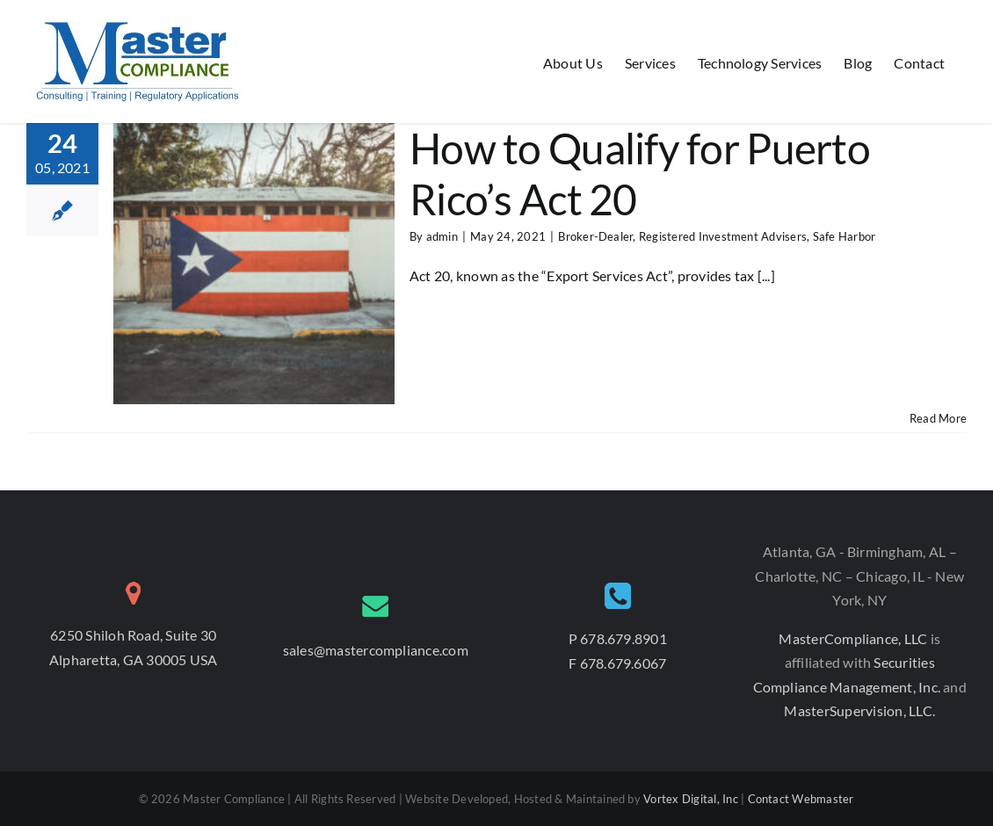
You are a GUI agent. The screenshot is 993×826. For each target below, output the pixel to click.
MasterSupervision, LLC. (859, 710)
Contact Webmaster (801, 799)
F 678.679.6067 (617, 663)
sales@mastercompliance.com (375, 649)
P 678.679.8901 (618, 638)
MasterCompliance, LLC (854, 638)
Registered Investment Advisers (723, 236)
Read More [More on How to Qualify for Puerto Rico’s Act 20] (938, 418)
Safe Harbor (844, 236)
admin (442, 236)
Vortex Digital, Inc (690, 799)
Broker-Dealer (595, 236)
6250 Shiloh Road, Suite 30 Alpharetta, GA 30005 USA (133, 647)
